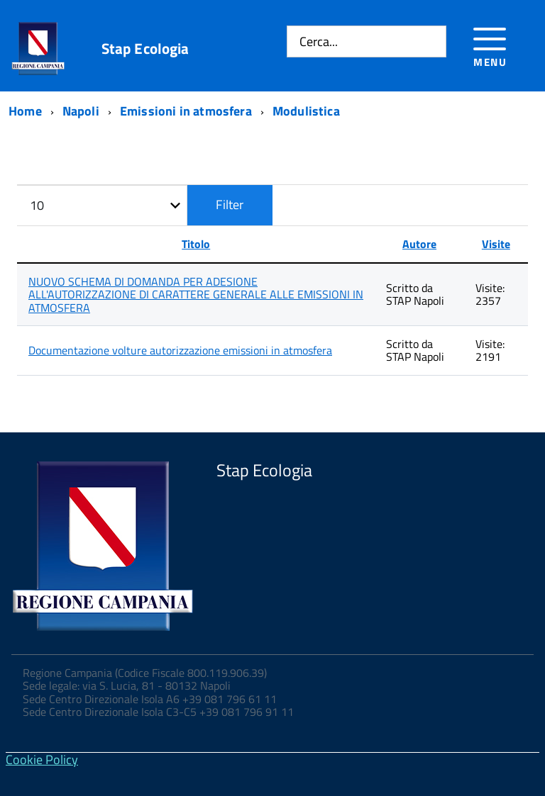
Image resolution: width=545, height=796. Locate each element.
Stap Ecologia (145, 48)
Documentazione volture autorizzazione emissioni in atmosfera (180, 350)
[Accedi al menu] (490, 45)
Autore (419, 243)
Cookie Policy (42, 759)
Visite (496, 243)
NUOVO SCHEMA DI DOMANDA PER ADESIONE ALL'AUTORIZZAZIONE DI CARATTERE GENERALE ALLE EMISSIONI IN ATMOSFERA (195, 294)
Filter (229, 204)
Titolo (196, 243)
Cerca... (318, 41)
